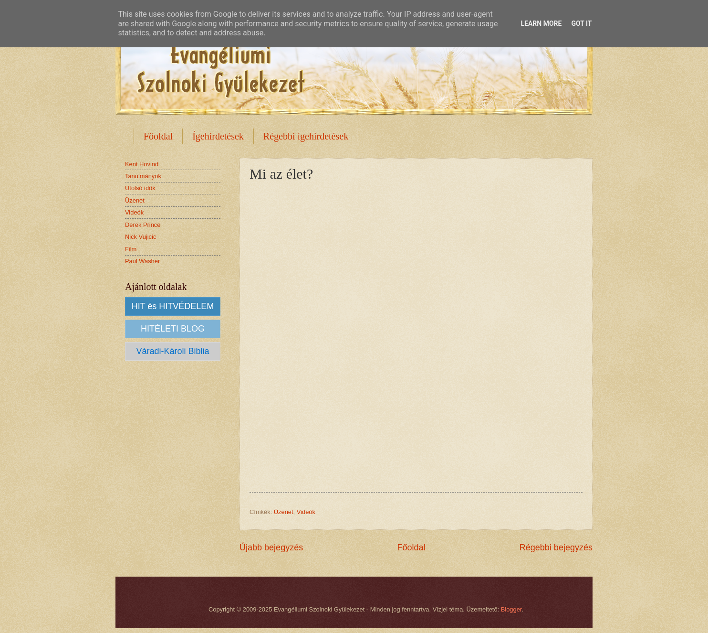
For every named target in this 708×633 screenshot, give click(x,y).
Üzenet (283, 511)
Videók (306, 511)
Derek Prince (142, 224)
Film (130, 249)
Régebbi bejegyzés (556, 547)
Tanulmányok (143, 176)
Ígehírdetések (218, 136)
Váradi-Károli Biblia (172, 351)
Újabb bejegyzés (271, 547)
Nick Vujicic (140, 236)
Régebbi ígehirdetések (305, 136)
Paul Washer (142, 261)
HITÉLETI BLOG (173, 328)
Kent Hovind (141, 164)
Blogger (511, 609)
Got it (581, 23)
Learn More (541, 23)
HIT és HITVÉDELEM (173, 306)
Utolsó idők (140, 188)
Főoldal (158, 136)
